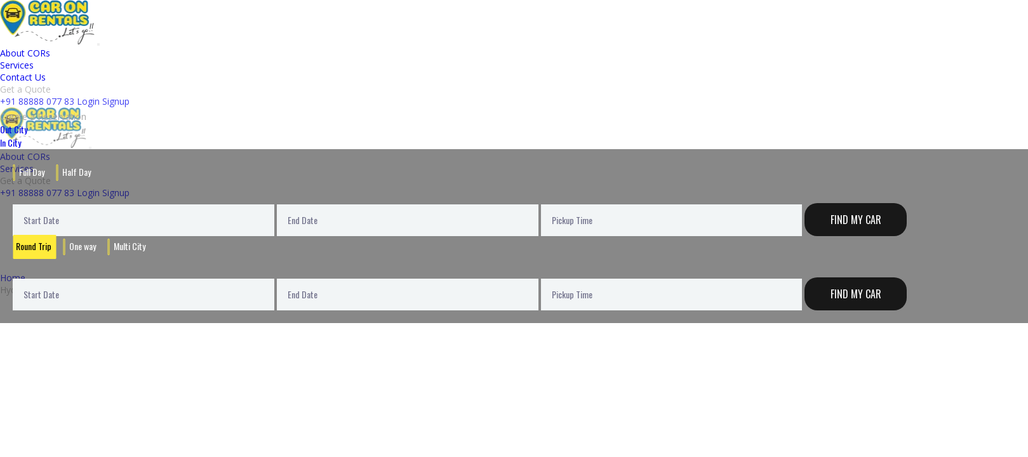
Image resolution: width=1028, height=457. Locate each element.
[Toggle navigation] (98, 44)
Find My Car (856, 219)
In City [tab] (10, 142)
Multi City (129, 246)
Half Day (76, 171)
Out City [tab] (13, 129)
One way (82, 246)
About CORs (25, 53)
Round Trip (33, 246)
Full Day (31, 171)
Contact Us (23, 77)
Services (17, 65)
